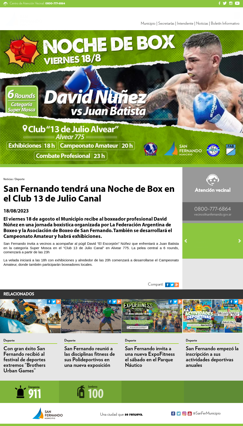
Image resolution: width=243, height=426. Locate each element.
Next (237, 241)
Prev (188, 241)
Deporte (9, 340)
